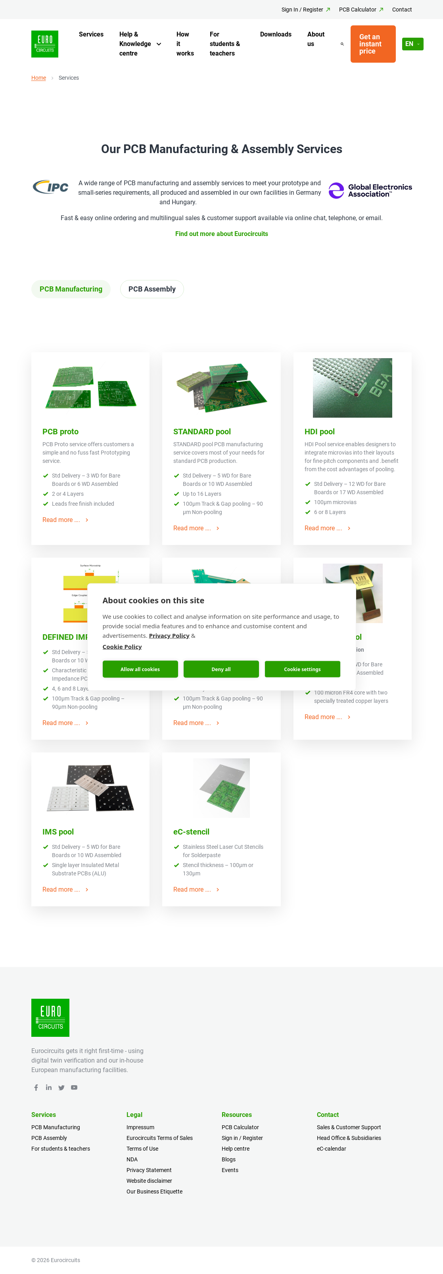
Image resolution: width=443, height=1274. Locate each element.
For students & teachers (225, 44)
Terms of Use (142, 1148)
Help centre (235, 1148)
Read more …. (66, 520)
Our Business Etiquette (154, 1191)
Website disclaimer (149, 1181)
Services (91, 34)
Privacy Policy (169, 635)
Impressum (140, 1127)
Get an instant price (370, 44)
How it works (185, 44)
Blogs (229, 1159)
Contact (402, 9)
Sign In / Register (302, 9)
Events (230, 1170)
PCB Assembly (49, 1138)
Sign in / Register (242, 1138)
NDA (132, 1159)
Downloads (275, 34)
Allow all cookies (140, 669)
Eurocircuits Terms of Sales (160, 1138)
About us (315, 39)
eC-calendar (331, 1148)
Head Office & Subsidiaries (349, 1138)
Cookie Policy (122, 646)
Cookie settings (302, 669)
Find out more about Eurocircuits (221, 234)
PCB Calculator (357, 9)
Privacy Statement (149, 1170)
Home (38, 78)
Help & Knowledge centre (135, 44)
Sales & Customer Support (349, 1127)
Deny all (220, 669)
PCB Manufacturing (55, 1127)
